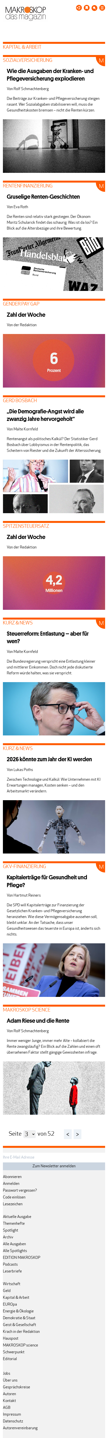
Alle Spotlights (15, 1251)
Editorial (10, 1359)
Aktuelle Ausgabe (17, 1217)
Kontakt (9, 1401)
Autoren (9, 1394)
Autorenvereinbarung (20, 1428)
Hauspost (10, 1339)
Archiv (8, 1237)
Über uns (10, 1380)
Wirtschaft (11, 1284)
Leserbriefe (12, 1271)
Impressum (12, 1415)
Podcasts (10, 1265)
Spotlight (10, 1231)
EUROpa (10, 1305)
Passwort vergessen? (20, 1191)
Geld (7, 1291)
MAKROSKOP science (20, 1345)
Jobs (6, 1374)
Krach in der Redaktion (21, 1332)
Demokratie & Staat (19, 1318)
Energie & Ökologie (18, 1311)
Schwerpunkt (13, 1352)
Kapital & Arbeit (16, 1298)
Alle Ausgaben (14, 1244)
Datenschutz (13, 1421)
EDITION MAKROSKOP (21, 1258)
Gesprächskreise (16, 1387)
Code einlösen (14, 1197)
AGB (6, 1408)
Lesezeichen (13, 1204)
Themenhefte (14, 1224)
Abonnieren (12, 1177)
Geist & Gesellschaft (19, 1325)
